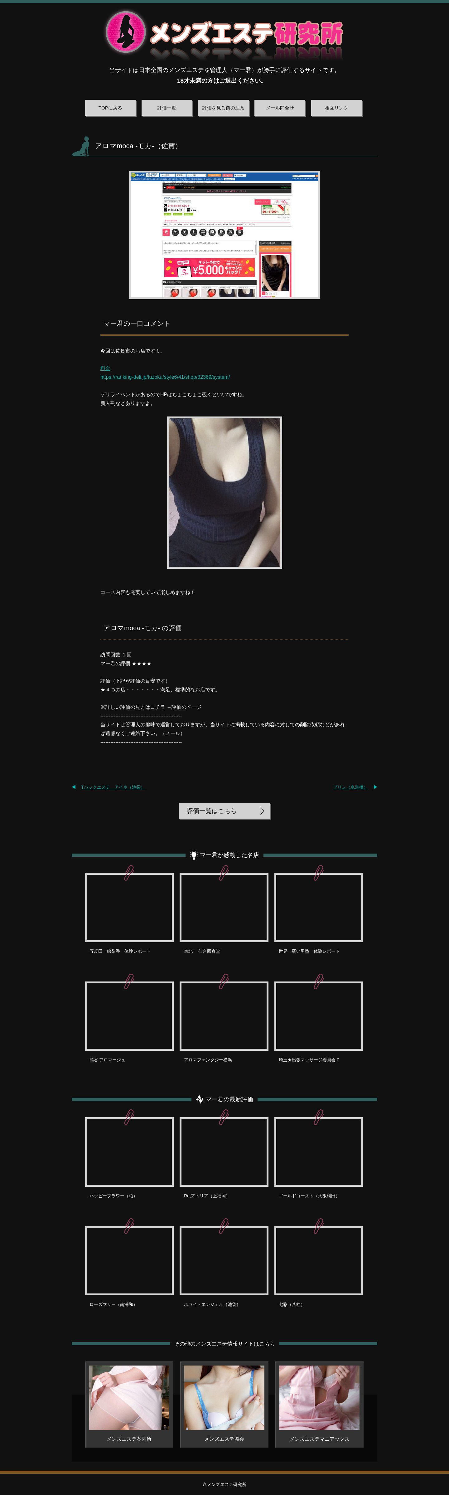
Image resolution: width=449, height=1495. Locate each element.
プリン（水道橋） (350, 787)
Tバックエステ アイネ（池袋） (113, 787)
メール (172, 733)
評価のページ (186, 707)
